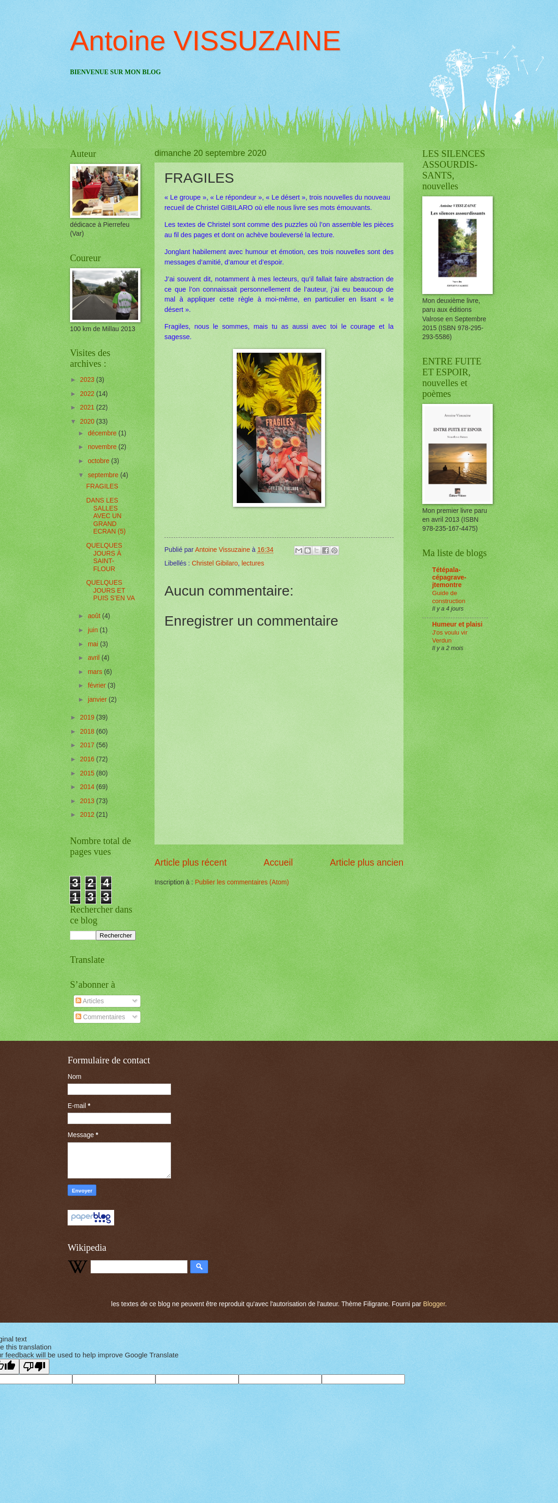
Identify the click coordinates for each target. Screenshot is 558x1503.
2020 (88, 421)
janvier (98, 699)
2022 (88, 393)
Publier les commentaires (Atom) (242, 882)
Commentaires (100, 1017)
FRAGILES (102, 486)
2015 (88, 773)
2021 (88, 407)
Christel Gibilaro (215, 563)
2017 (88, 745)
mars (96, 671)
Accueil (278, 863)
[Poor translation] (34, 1366)
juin (94, 630)
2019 (88, 717)
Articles (90, 1001)
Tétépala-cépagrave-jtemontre (449, 577)
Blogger (434, 1304)
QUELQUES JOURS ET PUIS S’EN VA (110, 590)
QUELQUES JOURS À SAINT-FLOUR (104, 557)
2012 (88, 814)
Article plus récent (191, 863)
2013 (88, 801)
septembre (104, 475)
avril (94, 657)
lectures (252, 563)
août (95, 616)
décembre (103, 433)
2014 (88, 786)
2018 (88, 731)
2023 (88, 379)
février (98, 685)
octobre (99, 461)
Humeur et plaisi (457, 624)
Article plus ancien (366, 863)
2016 (88, 759)
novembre (103, 446)
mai (94, 644)
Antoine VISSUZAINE (205, 40)
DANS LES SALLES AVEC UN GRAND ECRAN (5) (105, 516)
